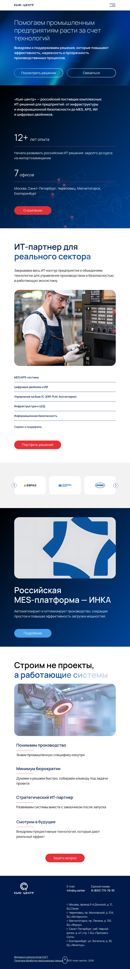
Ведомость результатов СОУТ (31, 957)
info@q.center (76, 890)
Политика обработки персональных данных (38, 960)
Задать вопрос (65, 858)
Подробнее (33, 633)
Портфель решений (37, 444)
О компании (33, 210)
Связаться (91, 73)
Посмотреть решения (38, 73)
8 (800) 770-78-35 (103, 890)
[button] (14, 485)
